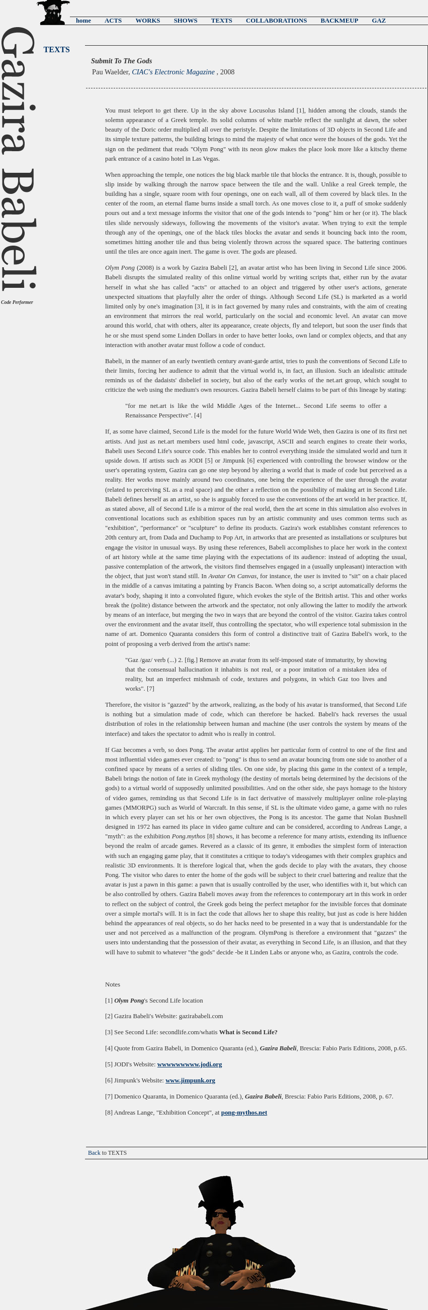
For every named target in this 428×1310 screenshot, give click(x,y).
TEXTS (221, 20)
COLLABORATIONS (276, 20)
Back (94, 1152)
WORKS (147, 20)
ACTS (113, 20)
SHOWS (186, 20)
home (83, 20)
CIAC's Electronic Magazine (174, 72)
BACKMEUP (340, 20)
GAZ (379, 20)
